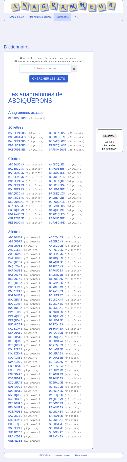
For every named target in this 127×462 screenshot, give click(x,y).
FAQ (76, 17)
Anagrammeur (16, 17)
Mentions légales (62, 455)
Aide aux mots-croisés (40, 17)
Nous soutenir (81, 455)
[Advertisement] (48, 32)
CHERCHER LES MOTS (48, 78)
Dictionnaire (62, 17)
